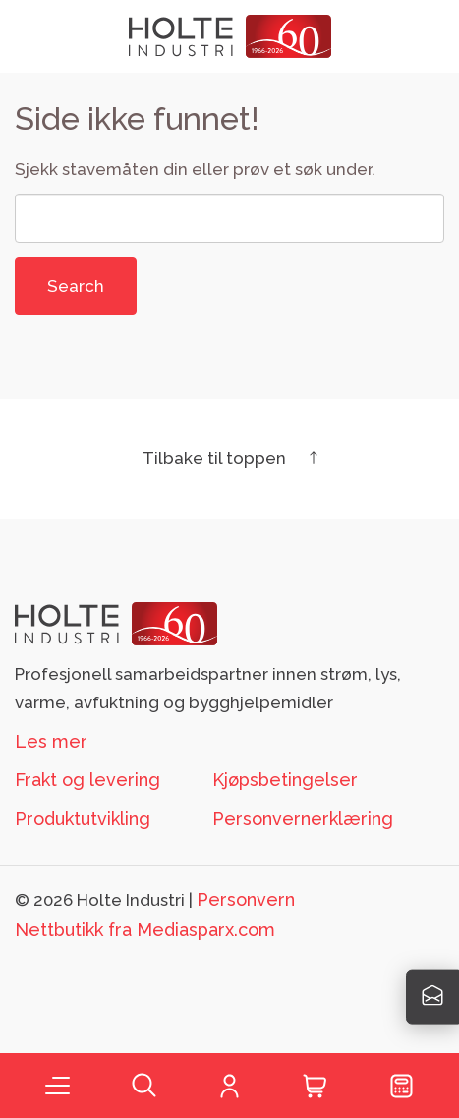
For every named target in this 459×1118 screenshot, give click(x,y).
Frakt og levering (87, 779)
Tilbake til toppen (230, 458)
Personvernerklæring (302, 819)
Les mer (51, 741)
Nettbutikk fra (145, 930)
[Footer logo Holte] (116, 622)
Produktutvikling (82, 819)
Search (75, 286)
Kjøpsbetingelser (285, 779)
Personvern (246, 899)
